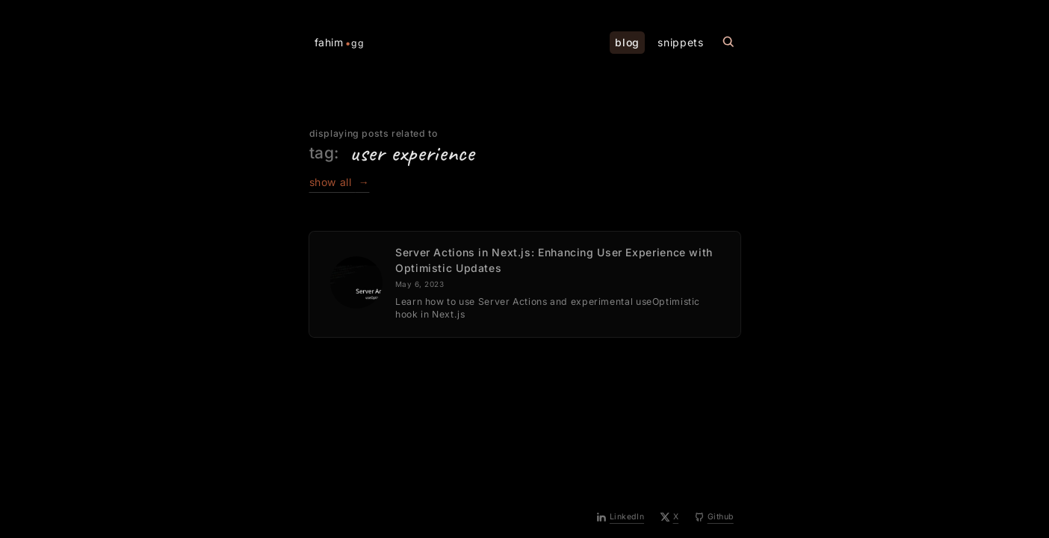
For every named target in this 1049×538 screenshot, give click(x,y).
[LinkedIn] (620, 518)
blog (627, 42)
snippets (680, 42)
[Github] (714, 518)
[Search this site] (728, 42)
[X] (670, 518)
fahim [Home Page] (340, 43)
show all (339, 182)
